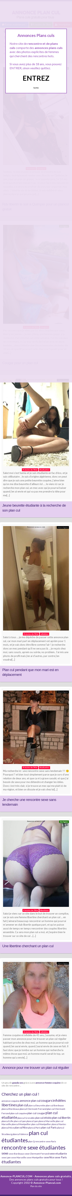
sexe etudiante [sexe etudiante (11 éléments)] (58, 1153)
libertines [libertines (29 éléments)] (9, 1105)
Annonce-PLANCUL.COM (16, 1176)
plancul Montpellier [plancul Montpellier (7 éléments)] (21, 1124)
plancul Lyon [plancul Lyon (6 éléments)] (32, 1121)
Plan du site (36, 1186)
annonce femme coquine (48, 1082)
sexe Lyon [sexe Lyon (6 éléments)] (6, 1157)
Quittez (36, 88)
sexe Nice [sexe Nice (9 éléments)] (49, 1157)
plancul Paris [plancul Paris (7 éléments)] (34, 1127)
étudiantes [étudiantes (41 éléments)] (11, 1161)
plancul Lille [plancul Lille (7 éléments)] (7, 1121)
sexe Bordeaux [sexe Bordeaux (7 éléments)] (16, 1153)
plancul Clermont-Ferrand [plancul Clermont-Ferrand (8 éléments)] (33, 1108)
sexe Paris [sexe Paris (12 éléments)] (61, 1157)
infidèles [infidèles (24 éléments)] (59, 1100)
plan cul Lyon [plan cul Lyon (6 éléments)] (20, 1121)
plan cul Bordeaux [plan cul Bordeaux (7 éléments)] (55, 1105)
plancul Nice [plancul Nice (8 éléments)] (8, 1127)
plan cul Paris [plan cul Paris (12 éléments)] (49, 1127)
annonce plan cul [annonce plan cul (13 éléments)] (30, 1100)
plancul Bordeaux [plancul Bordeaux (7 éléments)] (10, 1109)
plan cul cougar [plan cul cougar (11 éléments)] (36, 1113)
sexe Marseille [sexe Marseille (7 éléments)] (18, 1157)
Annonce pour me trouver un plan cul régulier (35, 1068)
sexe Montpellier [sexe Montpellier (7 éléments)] (35, 1157)
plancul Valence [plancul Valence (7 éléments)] (20, 1134)
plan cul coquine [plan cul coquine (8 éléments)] (18, 1113)
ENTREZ (36, 78)
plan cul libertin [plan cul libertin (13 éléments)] (61, 1117)
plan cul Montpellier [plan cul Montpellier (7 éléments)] (41, 1124)
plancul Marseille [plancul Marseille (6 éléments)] (46, 1121)
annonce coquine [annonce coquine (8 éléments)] (10, 1100)
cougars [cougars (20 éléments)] (46, 1100)
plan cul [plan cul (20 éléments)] (22, 1105)
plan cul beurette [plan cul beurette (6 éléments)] (36, 1105)
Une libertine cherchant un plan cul (27, 946)
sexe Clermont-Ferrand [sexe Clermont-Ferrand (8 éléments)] (36, 1153)
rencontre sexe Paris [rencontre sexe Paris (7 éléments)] (45, 1141)
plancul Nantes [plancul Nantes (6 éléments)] (58, 1124)
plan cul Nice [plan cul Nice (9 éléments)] (21, 1127)
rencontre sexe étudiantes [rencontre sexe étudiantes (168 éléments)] (33, 1147)
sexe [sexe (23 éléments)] (5, 1153)
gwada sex (17, 1082)
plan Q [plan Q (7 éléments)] (31, 1141)
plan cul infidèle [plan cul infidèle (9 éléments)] (43, 1117)
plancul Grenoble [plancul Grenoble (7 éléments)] (26, 1118)
